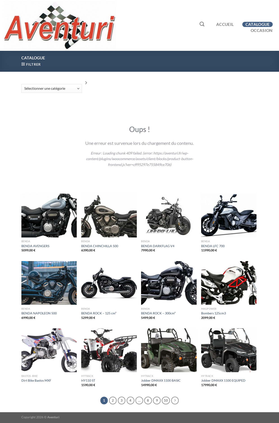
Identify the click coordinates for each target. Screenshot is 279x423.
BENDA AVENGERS (35, 246)
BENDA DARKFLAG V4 (157, 246)
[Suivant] (175, 400)
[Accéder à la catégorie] (86, 82)
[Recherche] (202, 24)
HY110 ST (88, 380)
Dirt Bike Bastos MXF (36, 380)
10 (166, 400)
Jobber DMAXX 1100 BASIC (161, 380)
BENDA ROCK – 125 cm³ (98, 313)
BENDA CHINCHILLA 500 (99, 246)
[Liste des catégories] (51, 88)
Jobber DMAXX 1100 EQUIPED (223, 380)
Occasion (262, 30)
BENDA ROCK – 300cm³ (158, 313)
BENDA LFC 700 (213, 246)
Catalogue (257, 24)
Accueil (225, 24)
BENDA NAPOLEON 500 (39, 313)
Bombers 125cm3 (213, 313)
